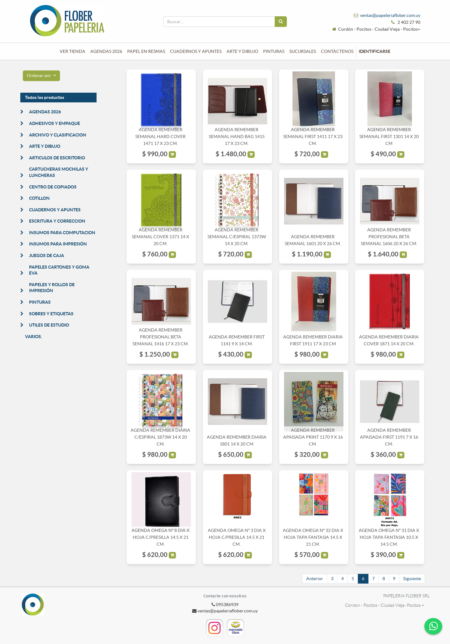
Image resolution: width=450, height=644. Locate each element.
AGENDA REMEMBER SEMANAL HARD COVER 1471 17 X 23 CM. (160, 136)
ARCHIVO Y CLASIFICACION (57, 134)
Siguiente (412, 578)
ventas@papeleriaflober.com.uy (390, 15)
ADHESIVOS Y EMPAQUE (54, 123)
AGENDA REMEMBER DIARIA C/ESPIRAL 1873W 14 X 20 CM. (160, 437)
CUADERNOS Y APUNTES (55, 209)
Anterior (314, 578)
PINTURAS (40, 302)
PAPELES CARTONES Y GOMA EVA (59, 270)
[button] (41, 75)
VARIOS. (33, 336)
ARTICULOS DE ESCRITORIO (57, 157)
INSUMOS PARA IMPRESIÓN (58, 243)
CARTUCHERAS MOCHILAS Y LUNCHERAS (58, 172)
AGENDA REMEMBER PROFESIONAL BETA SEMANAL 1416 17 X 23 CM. (160, 337)
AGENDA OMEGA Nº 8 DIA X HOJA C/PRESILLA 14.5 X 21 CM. (160, 537)
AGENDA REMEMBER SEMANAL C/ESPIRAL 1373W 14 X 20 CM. (237, 236)
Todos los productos (44, 97)
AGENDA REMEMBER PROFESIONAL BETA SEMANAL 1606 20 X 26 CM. (389, 236)
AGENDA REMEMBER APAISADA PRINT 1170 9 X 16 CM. (313, 437)
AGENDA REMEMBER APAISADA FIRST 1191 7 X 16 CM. (389, 437)
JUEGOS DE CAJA (46, 255)
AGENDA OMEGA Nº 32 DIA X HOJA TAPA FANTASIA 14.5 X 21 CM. (313, 537)
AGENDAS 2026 (45, 111)
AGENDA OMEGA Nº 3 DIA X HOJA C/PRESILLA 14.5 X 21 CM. (237, 537)
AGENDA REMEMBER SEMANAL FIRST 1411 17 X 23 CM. (312, 136)
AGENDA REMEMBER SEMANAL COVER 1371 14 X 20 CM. (160, 236)
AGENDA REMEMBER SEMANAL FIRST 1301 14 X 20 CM (389, 136)
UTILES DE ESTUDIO (49, 324)
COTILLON (39, 198)
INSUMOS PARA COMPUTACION (62, 232)
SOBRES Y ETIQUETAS (51, 313)
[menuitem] (72, 51)
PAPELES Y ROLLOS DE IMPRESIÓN (52, 287)
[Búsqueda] (281, 21)
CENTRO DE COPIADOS (53, 186)
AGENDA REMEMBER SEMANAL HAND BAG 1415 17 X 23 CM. (237, 136)
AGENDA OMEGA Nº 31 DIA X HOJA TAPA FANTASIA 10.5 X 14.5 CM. (389, 537)
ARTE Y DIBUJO (44, 146)
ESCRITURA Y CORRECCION (57, 221)
